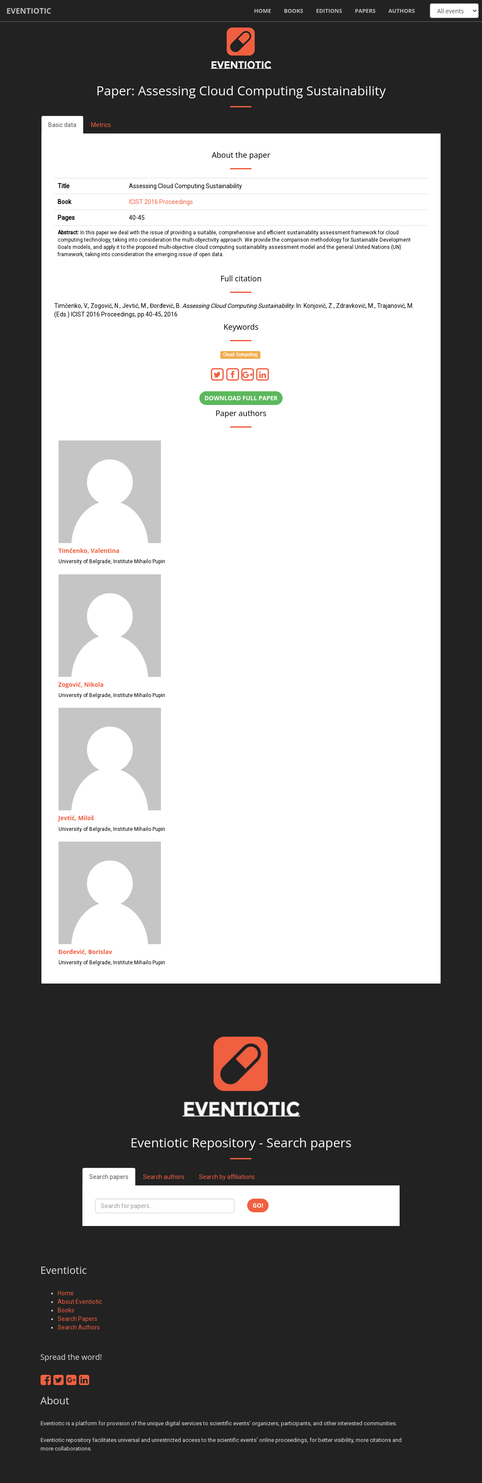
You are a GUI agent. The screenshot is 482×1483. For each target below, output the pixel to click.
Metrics (101, 124)
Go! (257, 1205)
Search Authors (79, 1327)
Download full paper (241, 398)
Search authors (163, 1176)
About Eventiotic (80, 1301)
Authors (402, 11)
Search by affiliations (227, 1176)
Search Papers (77, 1318)
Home (262, 11)
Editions (329, 11)
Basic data (62, 124)
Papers (365, 11)
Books (293, 11)
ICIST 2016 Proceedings (161, 201)
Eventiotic (28, 11)
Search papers (109, 1176)
